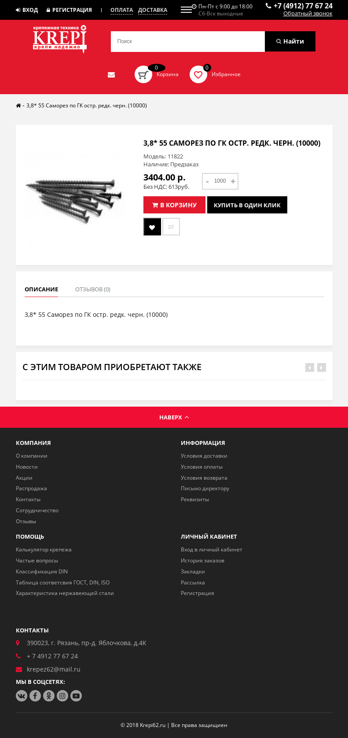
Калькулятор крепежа (44, 549)
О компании (32, 455)
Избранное (226, 74)
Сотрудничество (37, 510)
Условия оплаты (202, 466)
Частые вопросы (37, 560)
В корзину (174, 205)
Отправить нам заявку (111, 74)
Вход (27, 10)
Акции (24, 477)
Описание (41, 289)
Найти (290, 41)
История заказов (202, 560)
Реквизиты (195, 499)
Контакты (28, 499)
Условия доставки (204, 455)
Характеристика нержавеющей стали (65, 593)
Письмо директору (205, 488)
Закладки (193, 571)
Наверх (174, 417)
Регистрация (69, 10)
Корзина (168, 74)
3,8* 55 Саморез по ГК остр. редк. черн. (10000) (86, 105)
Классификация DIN (42, 571)
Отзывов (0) (92, 289)
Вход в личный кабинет (211, 549)
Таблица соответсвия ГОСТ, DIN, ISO (63, 582)
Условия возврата (204, 477)
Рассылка (193, 582)
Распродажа (31, 488)
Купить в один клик (247, 205)
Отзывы (26, 521)
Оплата (121, 10)
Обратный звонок (308, 13)
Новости (27, 466)
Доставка (152, 10)
